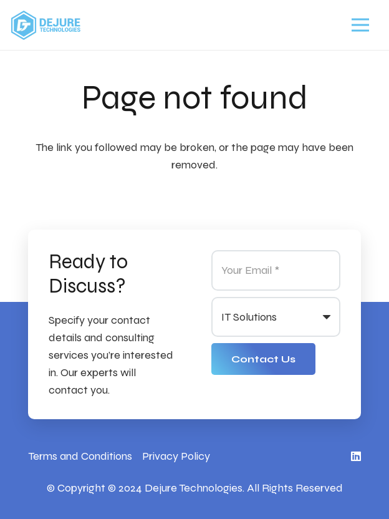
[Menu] (360, 25)
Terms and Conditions (80, 456)
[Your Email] (275, 270)
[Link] (45, 25)
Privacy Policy (176, 456)
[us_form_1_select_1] (275, 317)
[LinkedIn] (356, 456)
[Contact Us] (263, 359)
